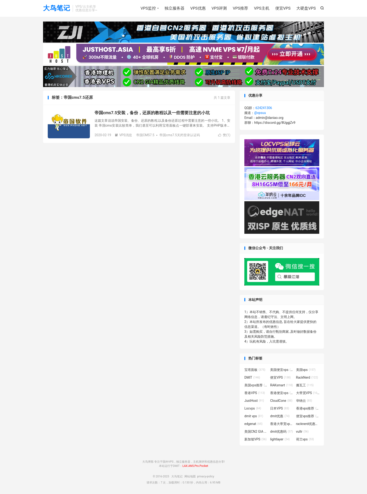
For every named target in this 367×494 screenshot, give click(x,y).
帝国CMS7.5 (145, 135)
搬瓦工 (305, 385)
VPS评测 (219, 8)
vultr (302, 431)
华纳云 (304, 401)
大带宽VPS (307, 393)
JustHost (254, 401)
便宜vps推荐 (307, 416)
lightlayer (280, 439)
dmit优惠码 (281, 431)
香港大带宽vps (282, 424)
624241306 (263, 108)
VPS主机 (261, 8)
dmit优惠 (280, 416)
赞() (224, 135)
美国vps (306, 370)
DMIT (252, 377)
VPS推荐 (240, 8)
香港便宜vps (282, 393)
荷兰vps (305, 439)
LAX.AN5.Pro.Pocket (195, 466)
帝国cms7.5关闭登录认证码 (179, 135)
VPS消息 (123, 135)
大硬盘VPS (306, 8)
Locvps (252, 408)
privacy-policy (205, 476)
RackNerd (307, 377)
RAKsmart (281, 385)
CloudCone (281, 401)
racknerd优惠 (307, 424)
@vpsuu (260, 113)
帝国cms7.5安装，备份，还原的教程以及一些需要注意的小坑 (152, 112)
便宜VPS (283, 8)
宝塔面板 (254, 370)
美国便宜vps (282, 370)
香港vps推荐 (307, 408)
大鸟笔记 (56, 8)
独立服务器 (174, 8)
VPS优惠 (198, 8)
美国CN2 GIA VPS (256, 431)
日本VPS (279, 408)
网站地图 (190, 476)
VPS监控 (148, 8)
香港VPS (254, 393)
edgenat (253, 424)
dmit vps (253, 416)
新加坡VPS (255, 439)
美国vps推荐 (256, 385)
